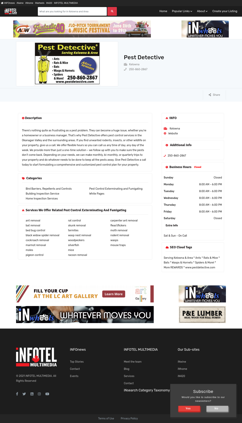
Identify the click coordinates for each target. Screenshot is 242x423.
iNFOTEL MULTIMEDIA (66, 3)
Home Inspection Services (42, 198)
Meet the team (133, 361)
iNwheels (39, 3)
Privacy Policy (129, 418)
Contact (75, 369)
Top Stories (77, 361)
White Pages (96, 193)
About (201, 11)
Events (74, 376)
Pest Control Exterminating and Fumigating (116, 188)
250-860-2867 (135, 69)
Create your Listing (224, 11)
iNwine (20, 3)
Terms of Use (106, 418)
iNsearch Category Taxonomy (147, 390)
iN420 (49, 3)
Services (129, 376)
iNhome (29, 3)
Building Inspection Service (42, 193)
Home (163, 11)
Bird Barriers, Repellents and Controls (49, 188)
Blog (126, 369)
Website (173, 133)
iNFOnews (8, 3)
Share (214, 95)
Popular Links (180, 11)
